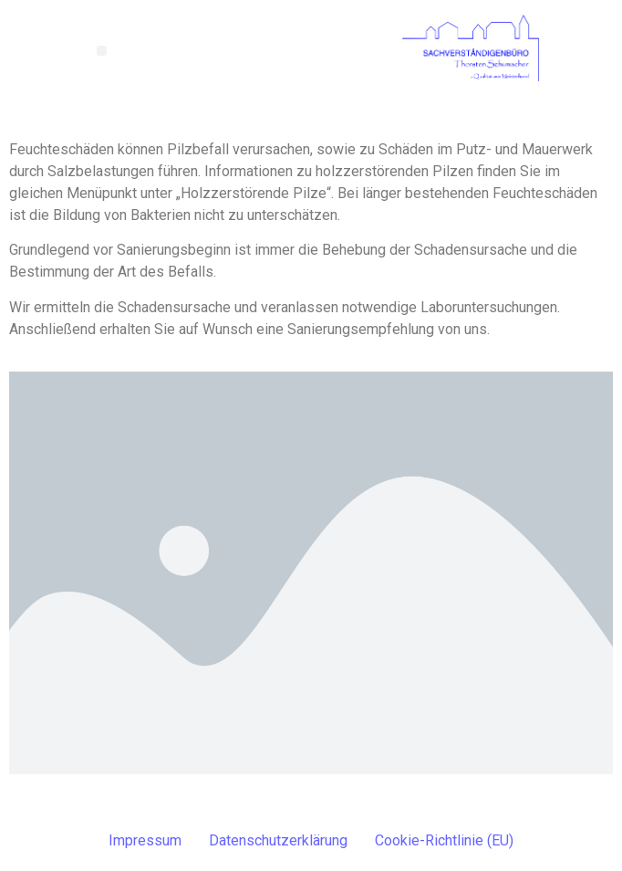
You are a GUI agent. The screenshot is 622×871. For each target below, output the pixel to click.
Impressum (145, 840)
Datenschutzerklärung (278, 840)
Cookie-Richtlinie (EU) (444, 840)
